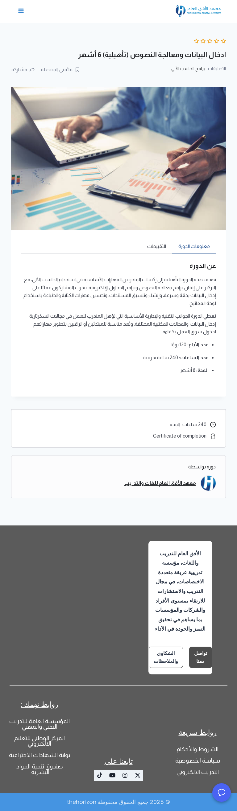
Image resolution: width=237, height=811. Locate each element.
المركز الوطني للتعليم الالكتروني (39, 741)
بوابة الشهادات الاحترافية (39, 755)
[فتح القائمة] (21, 10)
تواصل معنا (200, 657)
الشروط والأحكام (197, 749)
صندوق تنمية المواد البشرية (39, 769)
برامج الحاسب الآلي (188, 68)
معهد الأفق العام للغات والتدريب (160, 483)
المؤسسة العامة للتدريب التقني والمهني (39, 724)
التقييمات (156, 246)
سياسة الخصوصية (197, 760)
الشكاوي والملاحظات (166, 657)
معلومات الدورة (194, 246)
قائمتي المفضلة (60, 69)
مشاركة (23, 69)
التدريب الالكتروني (198, 772)
